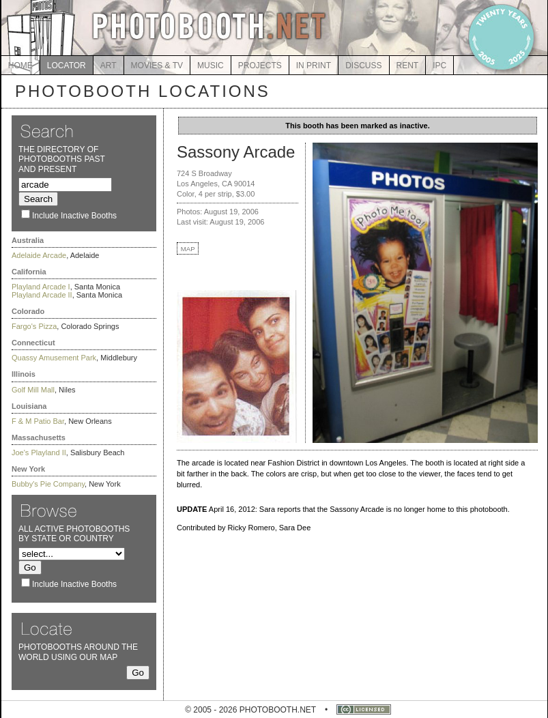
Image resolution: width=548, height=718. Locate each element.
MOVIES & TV (157, 65)
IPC (439, 65)
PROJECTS (260, 65)
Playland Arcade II (42, 295)
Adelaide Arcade (39, 255)
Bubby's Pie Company (48, 484)
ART (108, 65)
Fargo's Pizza (34, 326)
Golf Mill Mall (33, 390)
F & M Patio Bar (38, 421)
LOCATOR (66, 65)
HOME (20, 65)
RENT (407, 65)
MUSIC (210, 65)
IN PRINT (313, 65)
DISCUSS (363, 65)
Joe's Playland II (39, 452)
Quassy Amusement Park (54, 358)
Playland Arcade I (41, 287)
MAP (188, 249)
